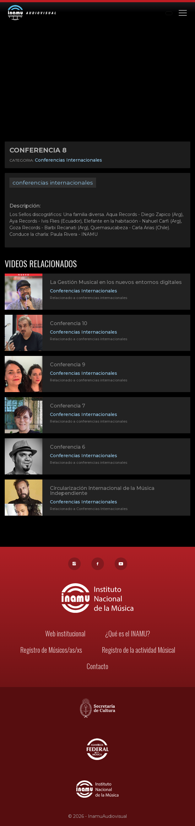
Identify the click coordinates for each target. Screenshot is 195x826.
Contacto (97, 667)
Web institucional (65, 635)
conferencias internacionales (53, 182)
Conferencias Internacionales (68, 160)
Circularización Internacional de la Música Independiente (102, 491)
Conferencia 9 (68, 366)
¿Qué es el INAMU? (127, 635)
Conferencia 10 (69, 325)
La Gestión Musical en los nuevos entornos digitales (115, 283)
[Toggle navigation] (183, 12)
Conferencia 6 (68, 448)
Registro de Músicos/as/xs (51, 651)
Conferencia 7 (68, 407)
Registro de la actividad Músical (137, 651)
